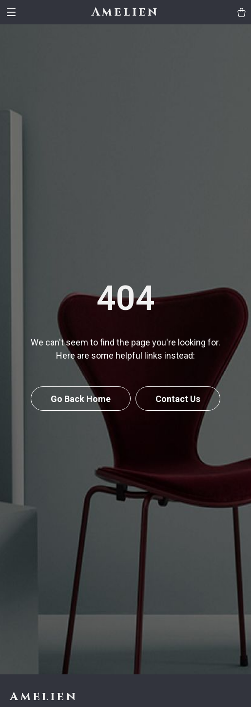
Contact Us (177, 399)
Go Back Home (81, 399)
